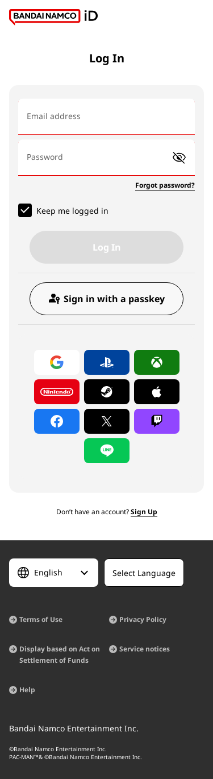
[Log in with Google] (57, 362)
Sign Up (144, 511)
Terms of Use (40, 619)
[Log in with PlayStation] (107, 362)
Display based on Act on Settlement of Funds (59, 654)
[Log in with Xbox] (156, 362)
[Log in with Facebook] (57, 421)
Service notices (144, 649)
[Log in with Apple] (156, 391)
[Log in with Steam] (107, 391)
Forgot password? (165, 185)
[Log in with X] (107, 421)
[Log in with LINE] (107, 450)
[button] (179, 158)
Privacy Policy (142, 619)
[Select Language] (53, 572)
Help (27, 690)
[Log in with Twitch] (156, 421)
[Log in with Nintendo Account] (57, 391)
